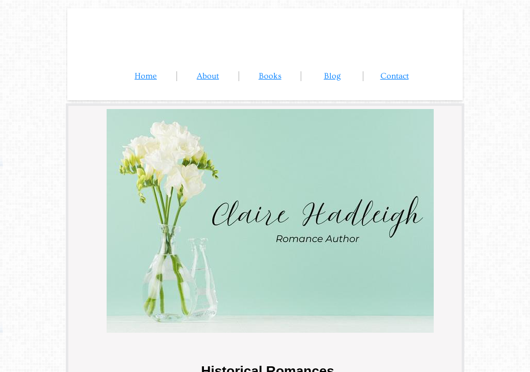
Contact (394, 76)
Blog (332, 76)
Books (270, 76)
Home (146, 76)
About (208, 76)
